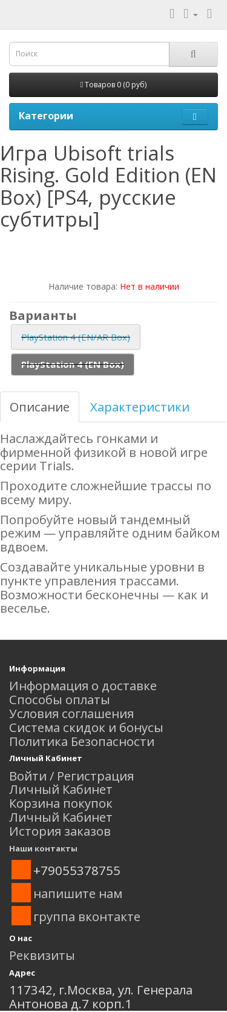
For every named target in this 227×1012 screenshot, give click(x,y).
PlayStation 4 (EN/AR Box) (75, 337)
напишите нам (77, 893)
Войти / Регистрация (71, 775)
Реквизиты (42, 955)
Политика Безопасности (81, 741)
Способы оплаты (59, 699)
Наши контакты (43, 848)
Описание (40, 406)
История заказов (60, 830)
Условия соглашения (71, 713)
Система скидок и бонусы (86, 727)
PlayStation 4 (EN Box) (72, 364)
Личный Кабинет (61, 789)
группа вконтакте (86, 916)
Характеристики (139, 406)
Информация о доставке (83, 685)
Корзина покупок (61, 802)
